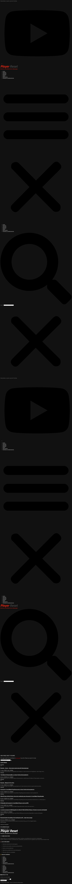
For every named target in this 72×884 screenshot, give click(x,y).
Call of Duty (5, 77)
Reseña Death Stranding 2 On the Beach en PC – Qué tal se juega (16, 817)
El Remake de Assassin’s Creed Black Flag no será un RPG (14, 803)
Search (1, 305)
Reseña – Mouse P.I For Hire (7, 782)
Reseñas (4, 74)
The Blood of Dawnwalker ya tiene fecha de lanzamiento (14, 774)
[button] (36, 151)
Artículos (4, 73)
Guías (4, 75)
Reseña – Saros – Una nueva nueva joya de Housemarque (14, 768)
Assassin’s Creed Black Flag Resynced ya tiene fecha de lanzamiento (17, 789)
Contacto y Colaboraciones (8, 78)
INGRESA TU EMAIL (5, 879)
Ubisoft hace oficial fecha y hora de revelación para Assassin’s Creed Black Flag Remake (22, 796)
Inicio (4, 71)
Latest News (3, 762)
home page (18, 758)
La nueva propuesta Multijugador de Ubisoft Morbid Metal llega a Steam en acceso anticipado (23, 809)
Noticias (4, 72)
